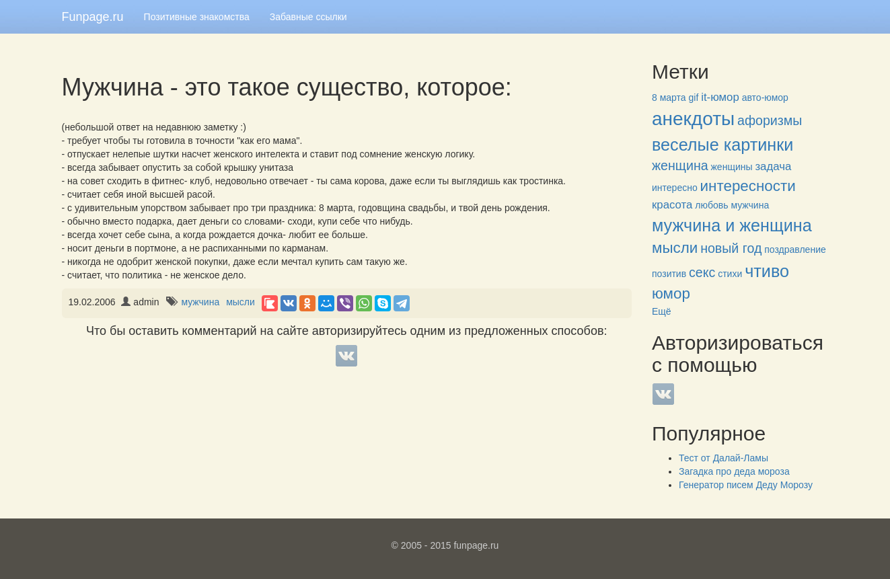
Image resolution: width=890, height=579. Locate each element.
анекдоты (693, 118)
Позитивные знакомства (197, 16)
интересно (675, 187)
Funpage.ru (93, 17)
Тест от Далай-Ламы (723, 458)
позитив (669, 273)
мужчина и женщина (732, 225)
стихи (730, 273)
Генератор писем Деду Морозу (746, 484)
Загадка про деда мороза (734, 471)
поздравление (794, 249)
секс (702, 272)
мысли (240, 302)
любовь (711, 205)
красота (672, 204)
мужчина (200, 302)
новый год (731, 248)
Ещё (661, 311)
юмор (671, 293)
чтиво (767, 271)
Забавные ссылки (308, 16)
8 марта (669, 97)
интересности (748, 186)
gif (694, 97)
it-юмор (720, 97)
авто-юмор (765, 97)
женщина (680, 165)
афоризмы (769, 120)
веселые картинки (722, 144)
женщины (732, 166)
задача (773, 166)
